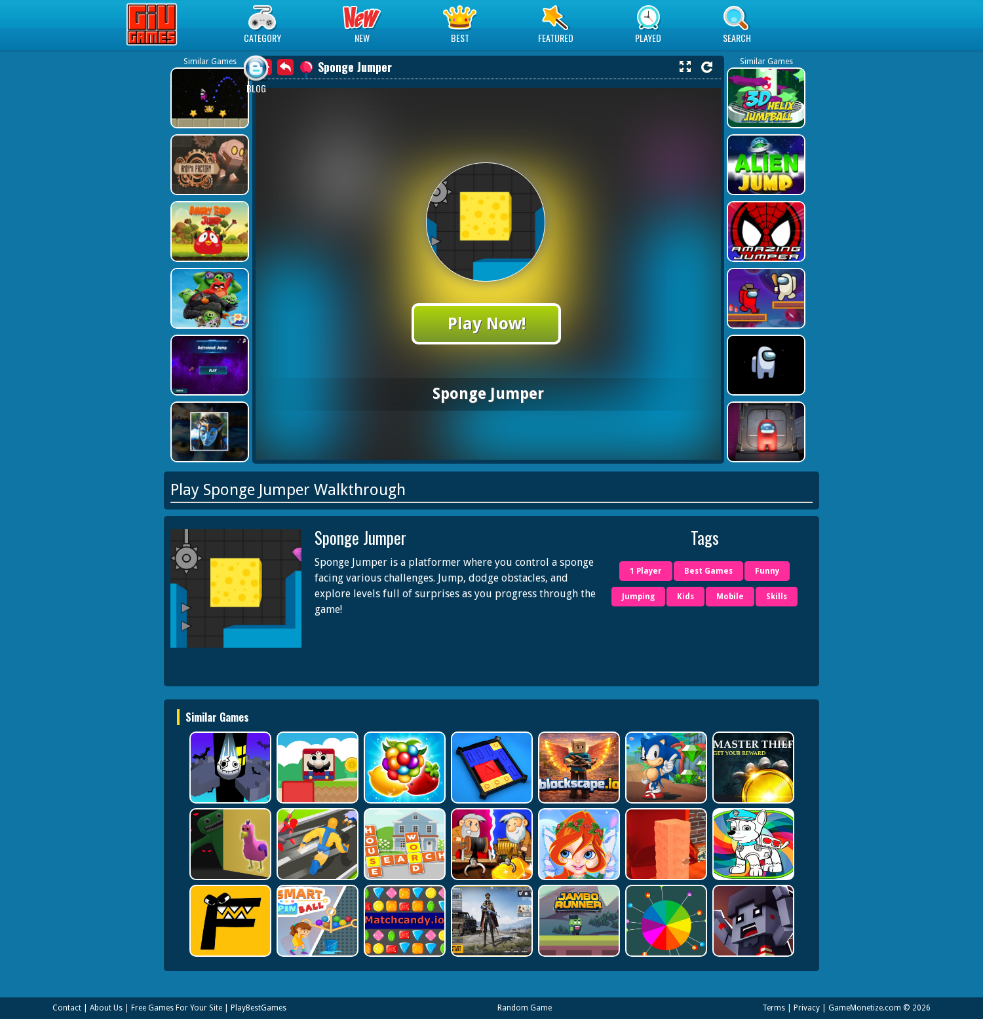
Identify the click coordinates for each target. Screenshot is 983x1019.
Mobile (730, 596)
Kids (685, 596)
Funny (767, 571)
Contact (66, 1007)
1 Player (646, 571)
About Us (106, 1007)
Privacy (807, 1007)
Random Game (524, 1007)
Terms (773, 1007)
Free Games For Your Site (176, 1007)
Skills (776, 596)
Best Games (708, 571)
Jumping (638, 596)
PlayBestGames (258, 1007)
